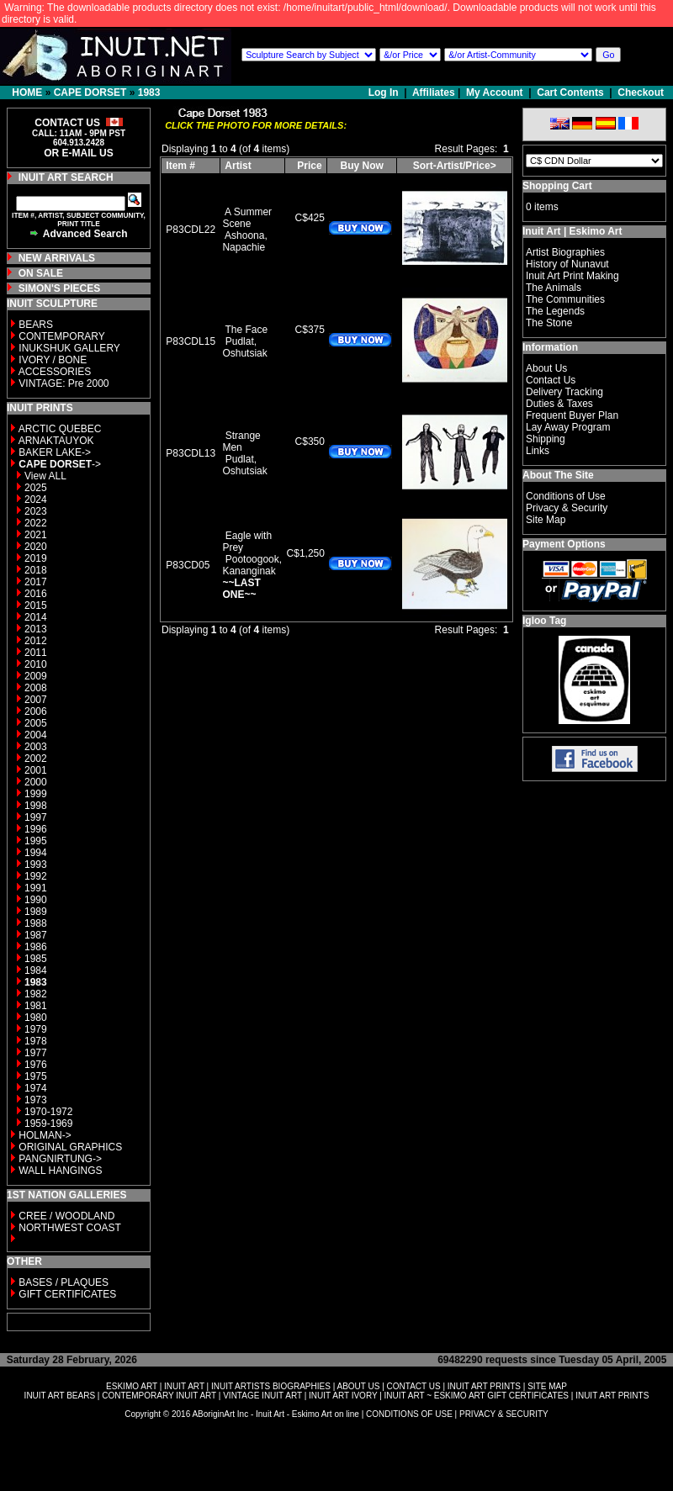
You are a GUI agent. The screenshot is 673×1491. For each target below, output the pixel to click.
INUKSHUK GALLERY (69, 348)
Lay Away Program (568, 427)
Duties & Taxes (559, 404)
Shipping (545, 439)
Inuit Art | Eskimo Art (572, 231)
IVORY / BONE (53, 360)
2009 (35, 676)
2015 (35, 605)
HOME (27, 92)
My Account (494, 92)
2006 (35, 711)
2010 (35, 664)
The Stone (549, 323)
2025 (35, 488)
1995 (35, 841)
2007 (35, 700)
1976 (35, 1065)
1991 (35, 888)
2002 (35, 758)
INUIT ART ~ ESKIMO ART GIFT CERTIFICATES (476, 1395)
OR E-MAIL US (78, 153)
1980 (35, 1017)
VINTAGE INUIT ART (262, 1395)
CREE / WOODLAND (65, 1216)
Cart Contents (570, 92)
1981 (35, 1006)
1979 (35, 1029)
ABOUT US (357, 1386)
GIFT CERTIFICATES (67, 1294)
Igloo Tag (544, 621)
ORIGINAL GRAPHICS (70, 1147)
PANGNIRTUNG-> (60, 1159)
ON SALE (41, 273)
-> (60, 464)
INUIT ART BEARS (59, 1395)
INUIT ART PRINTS (484, 1386)
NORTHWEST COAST (68, 1228)
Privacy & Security (566, 508)
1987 (35, 935)
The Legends (555, 311)
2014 (35, 617)
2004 (35, 735)
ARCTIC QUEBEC (60, 429)
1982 (35, 994)
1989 (35, 911)
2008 (35, 688)
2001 (35, 770)
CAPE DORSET (90, 92)
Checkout (640, 92)
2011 (35, 652)
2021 (35, 535)
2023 (35, 511)
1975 (35, 1076)
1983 (149, 92)
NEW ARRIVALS (57, 258)
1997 (35, 817)
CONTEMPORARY (61, 336)
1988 (35, 923)
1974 (35, 1088)
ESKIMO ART (131, 1386)
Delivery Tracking (564, 392)
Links (537, 451)
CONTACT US (414, 1386)
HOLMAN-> (45, 1135)
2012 (35, 641)
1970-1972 (48, 1112)
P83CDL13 (190, 453)
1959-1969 (48, 1123)
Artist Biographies (565, 252)
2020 (35, 547)
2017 (35, 582)
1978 (35, 1041)
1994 (35, 853)
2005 (35, 723)
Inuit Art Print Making (572, 276)
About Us (546, 368)
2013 (35, 629)
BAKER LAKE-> (55, 452)
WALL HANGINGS (60, 1170)
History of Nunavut (567, 264)
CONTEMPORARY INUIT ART (159, 1395)
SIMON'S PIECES (60, 288)
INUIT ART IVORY (343, 1395)
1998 (35, 806)
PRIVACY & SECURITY (503, 1414)
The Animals (553, 287)
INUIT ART (184, 1386)
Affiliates (433, 92)
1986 (35, 947)
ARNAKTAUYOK (56, 441)
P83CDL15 (190, 341)
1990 (35, 900)
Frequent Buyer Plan (572, 415)
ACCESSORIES (55, 372)
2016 (35, 594)
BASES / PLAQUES (64, 1282)
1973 (35, 1100)
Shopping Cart (557, 186)
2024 (35, 499)
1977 (35, 1053)
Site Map (545, 520)
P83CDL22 (190, 229)
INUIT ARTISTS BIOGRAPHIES (271, 1386)
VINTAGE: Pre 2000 (64, 383)
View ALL (45, 476)
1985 (35, 959)
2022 (35, 523)
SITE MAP (547, 1386)
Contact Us (550, 380)
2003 (35, 747)
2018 (35, 570)
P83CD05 (187, 565)
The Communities (565, 299)
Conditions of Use (566, 496)
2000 (35, 782)
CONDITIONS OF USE (409, 1414)
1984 (35, 970)
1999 (35, 794)
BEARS (36, 324)
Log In (384, 92)
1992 (35, 876)
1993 (35, 864)
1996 (35, 829)
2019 (35, 558)
